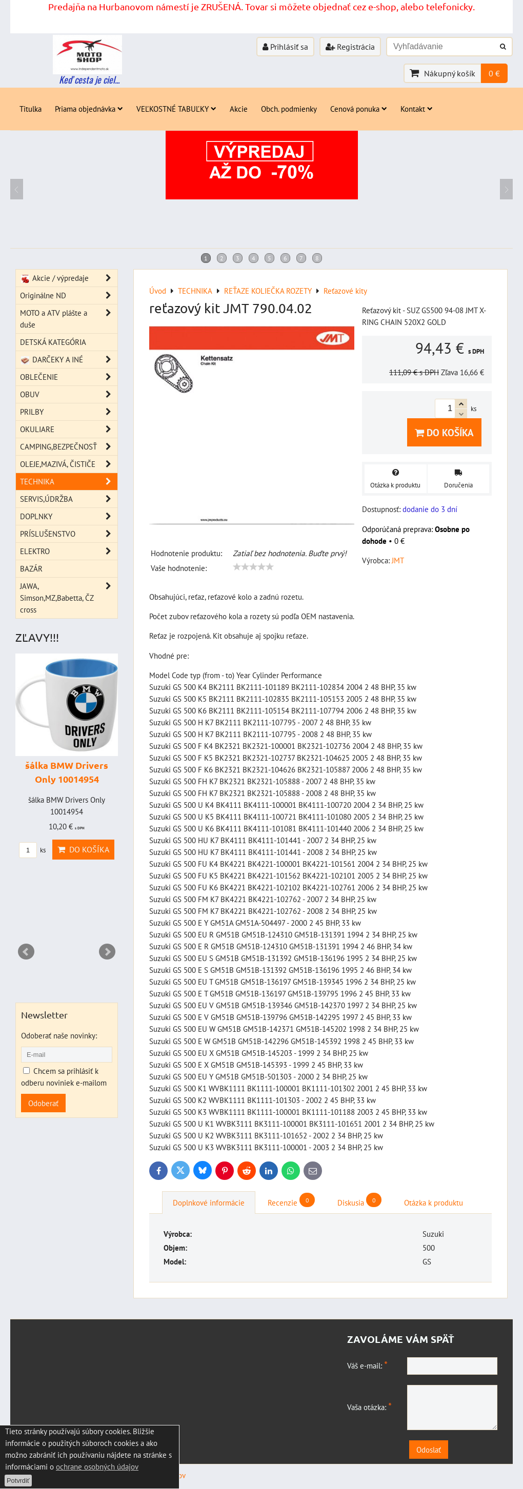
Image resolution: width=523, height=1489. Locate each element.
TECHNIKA (68, 481)
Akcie (239, 109)
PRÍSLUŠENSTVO (68, 533)
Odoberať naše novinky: (59, 1035)
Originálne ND (68, 295)
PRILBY (68, 411)
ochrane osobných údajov (97, 1466)
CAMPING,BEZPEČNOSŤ (68, 446)
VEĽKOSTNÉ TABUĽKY (176, 109)
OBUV (68, 394)
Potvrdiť (18, 1480)
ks (32, 850)
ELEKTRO (68, 551)
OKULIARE (68, 429)
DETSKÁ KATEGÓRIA (53, 342)
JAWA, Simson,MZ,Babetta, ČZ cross (68, 598)
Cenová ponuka (358, 109)
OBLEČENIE (68, 377)
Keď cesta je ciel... (89, 79)
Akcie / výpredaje (68, 278)
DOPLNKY (68, 516)
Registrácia (350, 47)
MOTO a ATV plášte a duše (68, 318)
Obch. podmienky (289, 109)
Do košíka (444, 432)
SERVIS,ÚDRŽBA (68, 499)
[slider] (253, 567)
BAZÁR (31, 568)
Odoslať (428, 1449)
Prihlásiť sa (285, 47)
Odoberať (43, 1103)
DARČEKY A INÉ (68, 359)
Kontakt (416, 109)
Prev (26, 952)
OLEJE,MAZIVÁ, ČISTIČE (68, 464)
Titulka (30, 109)
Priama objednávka (89, 109)
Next (107, 952)
